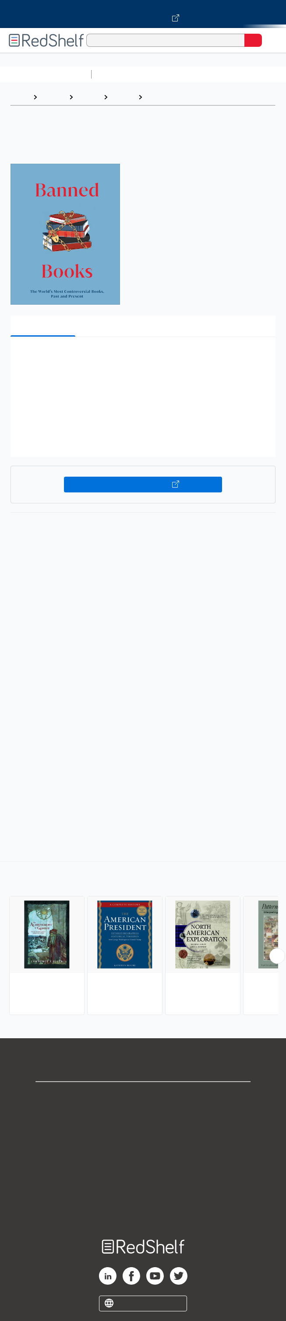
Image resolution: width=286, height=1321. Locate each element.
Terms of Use (143, 1153)
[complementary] (143, 939)
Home (20, 97)
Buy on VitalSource (143, 484)
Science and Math (172, 74)
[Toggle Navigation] (270, 40)
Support (143, 1115)
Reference (164, 97)
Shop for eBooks (143, 1096)
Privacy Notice (143, 1134)
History (88, 97)
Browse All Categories (45, 74)
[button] (141, 357)
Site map (143, 1211)
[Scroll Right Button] (277, 956)
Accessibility (143, 1192)
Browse (53, 97)
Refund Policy (143, 1173)
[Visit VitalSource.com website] (143, 14)
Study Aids (118, 74)
